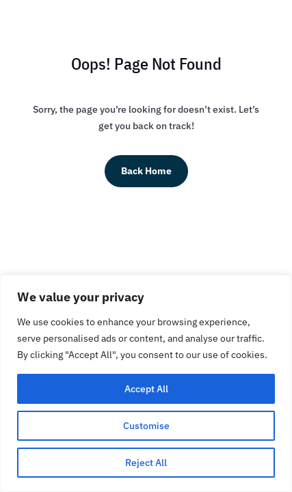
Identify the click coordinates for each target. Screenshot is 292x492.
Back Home (146, 171)
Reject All (146, 462)
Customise (146, 426)
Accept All (146, 389)
